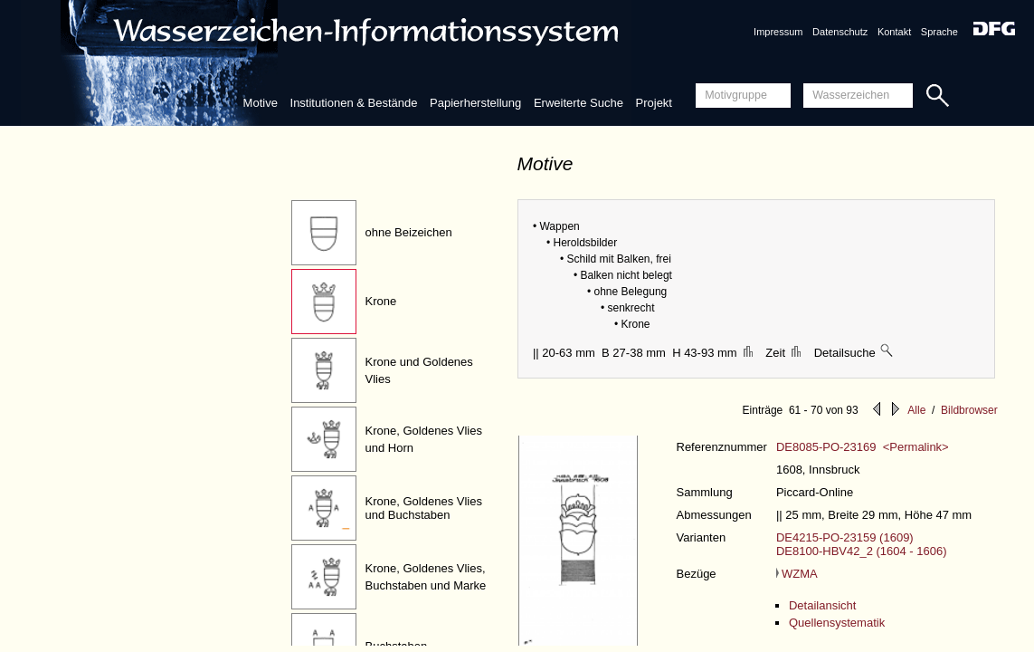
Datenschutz (840, 31)
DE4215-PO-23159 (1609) (845, 537)
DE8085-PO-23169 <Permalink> (862, 447)
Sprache (939, 31)
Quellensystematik (837, 622)
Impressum (778, 31)
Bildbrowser (969, 410)
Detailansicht (822, 605)
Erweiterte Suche (578, 103)
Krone (381, 301)
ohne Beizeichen (408, 232)
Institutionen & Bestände (354, 103)
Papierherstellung (475, 103)
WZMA (797, 573)
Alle (916, 410)
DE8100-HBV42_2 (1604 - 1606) (861, 551)
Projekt (654, 103)
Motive (260, 103)
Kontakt (894, 31)
